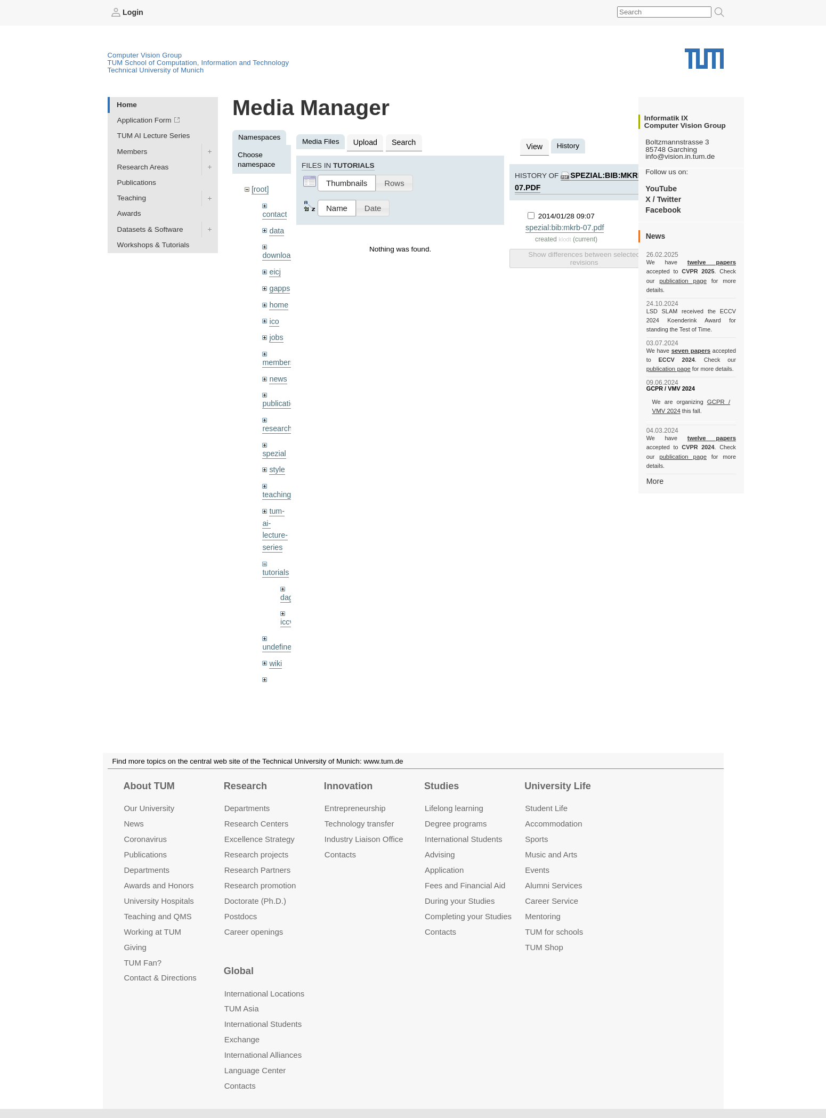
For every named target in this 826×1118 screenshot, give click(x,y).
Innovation (348, 786)
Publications (136, 182)
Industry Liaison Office (364, 839)
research (276, 421)
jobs (275, 332)
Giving (135, 946)
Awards (129, 213)
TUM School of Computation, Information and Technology (198, 62)
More (654, 462)
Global (239, 971)
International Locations (264, 993)
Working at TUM (152, 931)
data (276, 229)
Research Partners (257, 869)
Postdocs (240, 915)
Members (132, 151)
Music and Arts (551, 854)
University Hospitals (158, 900)
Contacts (340, 854)
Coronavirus (145, 839)
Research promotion (260, 885)
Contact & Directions (160, 977)
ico (273, 317)
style (276, 461)
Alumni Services (553, 885)
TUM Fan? (142, 962)
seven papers (691, 341)
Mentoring (543, 915)
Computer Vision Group (145, 55)
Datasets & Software (150, 229)
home (278, 301)
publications (281, 397)
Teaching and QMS (157, 915)
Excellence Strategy (259, 839)
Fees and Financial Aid (465, 885)
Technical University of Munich (156, 70)
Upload (364, 141)
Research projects (256, 854)
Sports (536, 839)
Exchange (242, 1039)
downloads (279, 253)
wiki (275, 649)
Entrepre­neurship (355, 808)
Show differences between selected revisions (583, 256)
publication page (667, 280)
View (533, 146)
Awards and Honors (158, 885)
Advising (440, 854)
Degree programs (456, 823)
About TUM (148, 786)
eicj (274, 269)
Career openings (254, 931)
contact (274, 213)
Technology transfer (359, 823)
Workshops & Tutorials (153, 244)
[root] (260, 189)
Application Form (144, 120)
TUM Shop (544, 946)
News (133, 823)
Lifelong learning (454, 808)
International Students (463, 839)
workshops (279, 673)
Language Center (255, 1070)
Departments (146, 869)
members (277, 357)
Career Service (551, 900)
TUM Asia (241, 1008)
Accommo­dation (553, 823)
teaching (275, 486)
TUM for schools (554, 931)
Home (127, 104)
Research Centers (256, 823)
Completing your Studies (468, 915)
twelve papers (690, 262)
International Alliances (263, 1054)
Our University (149, 808)
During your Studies (460, 900)
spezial (273, 445)
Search (401, 141)
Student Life (546, 808)
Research (245, 786)
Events (537, 869)
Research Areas (143, 167)
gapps (279, 285)
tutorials (275, 560)
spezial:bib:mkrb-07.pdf (563, 225)
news (277, 373)
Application (444, 869)
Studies (441, 786)
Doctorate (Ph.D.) (255, 900)
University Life (557, 786)
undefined (278, 633)
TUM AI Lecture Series (153, 136)
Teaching (131, 198)
